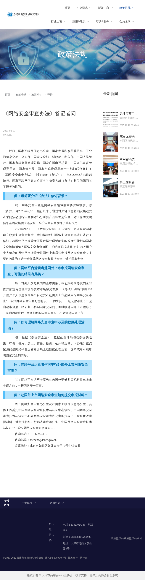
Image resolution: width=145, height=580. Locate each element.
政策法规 (21, 94)
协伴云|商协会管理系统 (103, 575)
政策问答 (37, 94)
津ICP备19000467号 (55, 558)
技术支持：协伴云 (77, 558)
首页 (8, 94)
